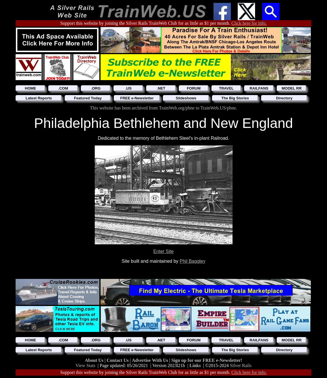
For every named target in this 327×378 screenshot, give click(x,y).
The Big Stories (235, 98)
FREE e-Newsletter (137, 98)
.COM (63, 88)
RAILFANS (259, 88)
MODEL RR (292, 88)
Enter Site (163, 251)
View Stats (85, 365)
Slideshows (186, 98)
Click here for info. (249, 23)
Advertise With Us (150, 360)
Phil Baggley (192, 261)
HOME (30, 88)
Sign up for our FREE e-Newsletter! (206, 360)
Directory (284, 98)
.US (128, 88)
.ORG (96, 88)
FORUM (194, 88)
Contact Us (118, 360)
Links (195, 365)
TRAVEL (226, 88)
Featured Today (88, 98)
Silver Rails (241, 365)
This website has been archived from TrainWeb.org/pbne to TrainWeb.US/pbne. (163, 107)
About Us (95, 360)
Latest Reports (38, 98)
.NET (161, 88)
